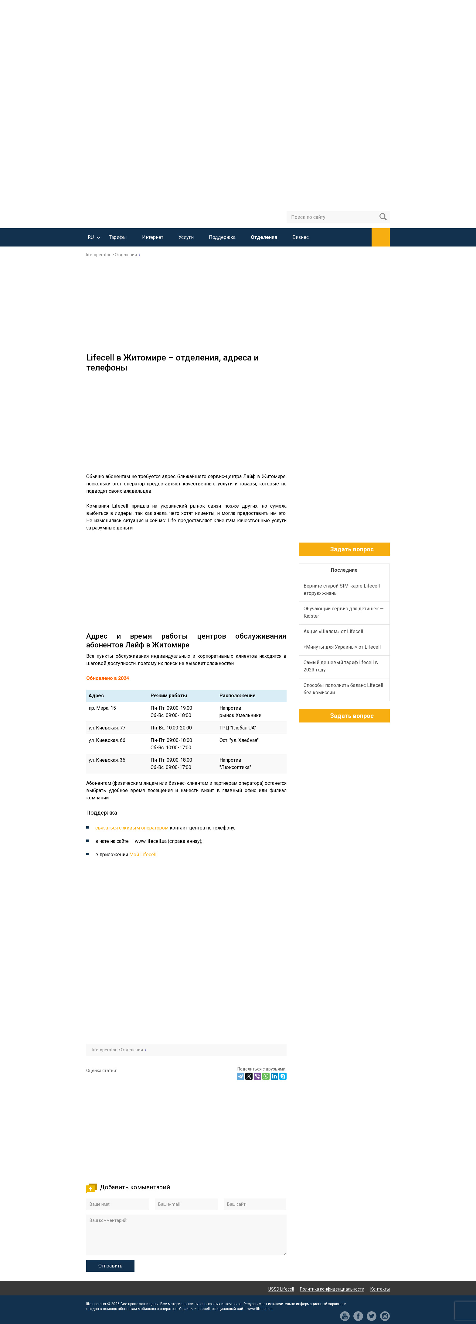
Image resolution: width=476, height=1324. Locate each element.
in (385, 1316)
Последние (344, 570)
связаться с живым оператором (131, 828)
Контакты (380, 1289)
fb (358, 1316)
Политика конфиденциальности (332, 1289)
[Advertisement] (238, 307)
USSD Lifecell (281, 1289)
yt (345, 1316)
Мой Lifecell (142, 854)
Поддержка (222, 237)
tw (371, 1316)
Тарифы (118, 237)
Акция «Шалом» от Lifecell (333, 631)
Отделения (264, 237)
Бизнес (300, 237)
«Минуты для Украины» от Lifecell (342, 647)
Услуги (186, 237)
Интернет (152, 237)
